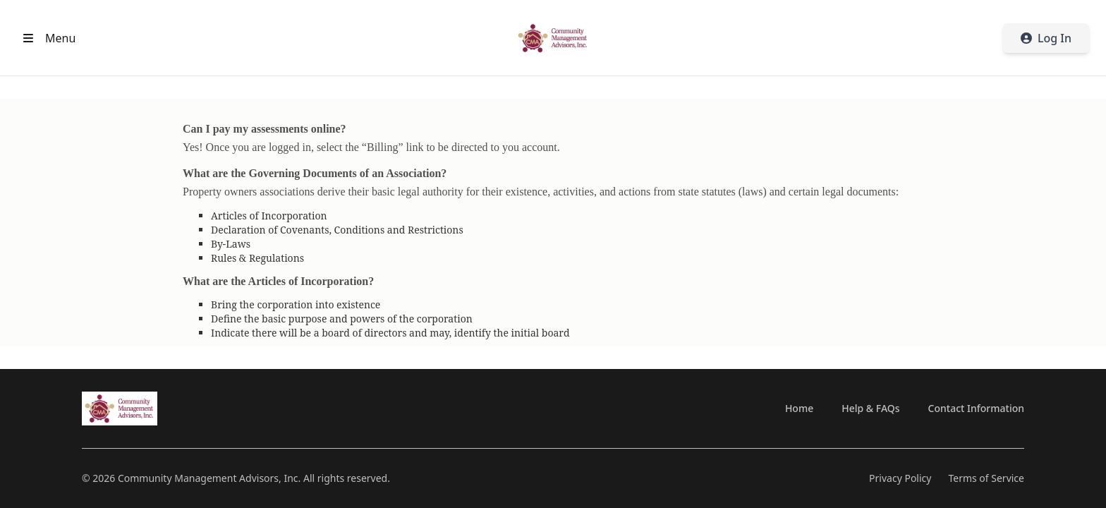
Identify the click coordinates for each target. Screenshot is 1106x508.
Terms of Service (986, 478)
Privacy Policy (900, 478)
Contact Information (976, 408)
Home (799, 408)
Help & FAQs (870, 408)
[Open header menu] (46, 38)
